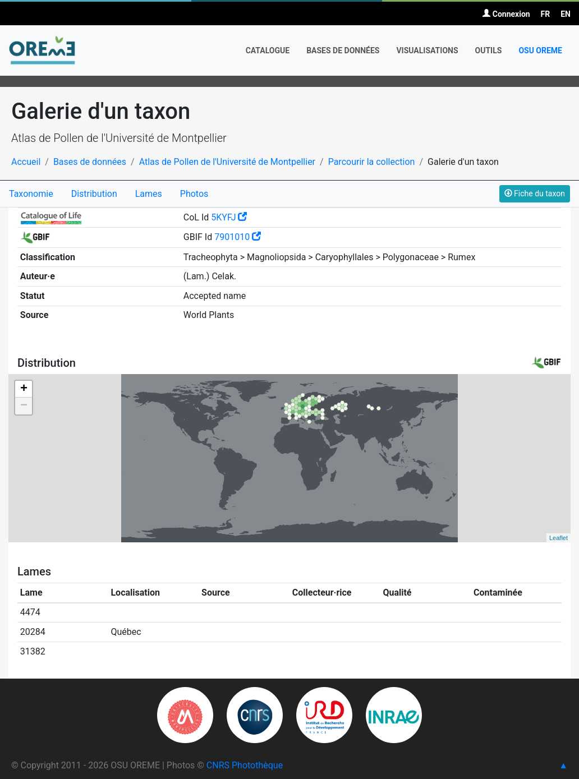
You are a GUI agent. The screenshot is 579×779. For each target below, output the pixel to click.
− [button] (23, 406)
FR (545, 14)
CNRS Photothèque (244, 765)
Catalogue (268, 50)
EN (565, 14)
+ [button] (23, 389)
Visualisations (427, 50)
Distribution (94, 193)
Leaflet (558, 537)
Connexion (506, 14)
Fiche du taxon (534, 193)
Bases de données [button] (342, 50)
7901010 (237, 237)
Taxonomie (31, 193)
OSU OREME (540, 50)
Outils (488, 50)
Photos (194, 193)
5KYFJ (229, 217)
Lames (148, 193)
